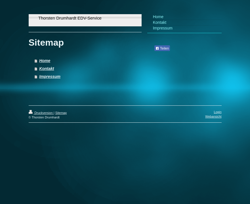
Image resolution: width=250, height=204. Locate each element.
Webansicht (213, 116)
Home (44, 60)
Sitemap (61, 112)
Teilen (162, 48)
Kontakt (46, 68)
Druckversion (41, 112)
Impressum (49, 76)
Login (218, 112)
